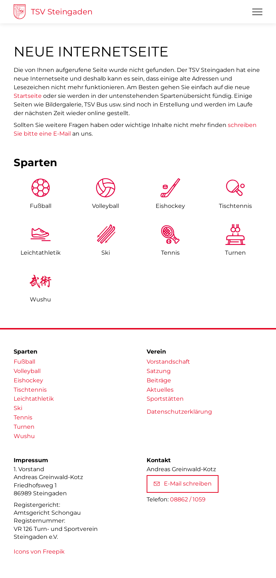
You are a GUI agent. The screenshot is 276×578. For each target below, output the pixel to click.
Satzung (159, 371)
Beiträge (159, 380)
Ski (105, 252)
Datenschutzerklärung (179, 411)
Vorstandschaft (168, 361)
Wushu (40, 299)
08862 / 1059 (188, 499)
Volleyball (105, 205)
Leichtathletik (34, 398)
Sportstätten (165, 398)
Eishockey (170, 205)
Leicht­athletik (40, 252)
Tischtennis (235, 205)
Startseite (28, 95)
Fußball (40, 205)
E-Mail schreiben (183, 483)
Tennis (170, 252)
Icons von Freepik (39, 551)
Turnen (235, 252)
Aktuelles (160, 389)
